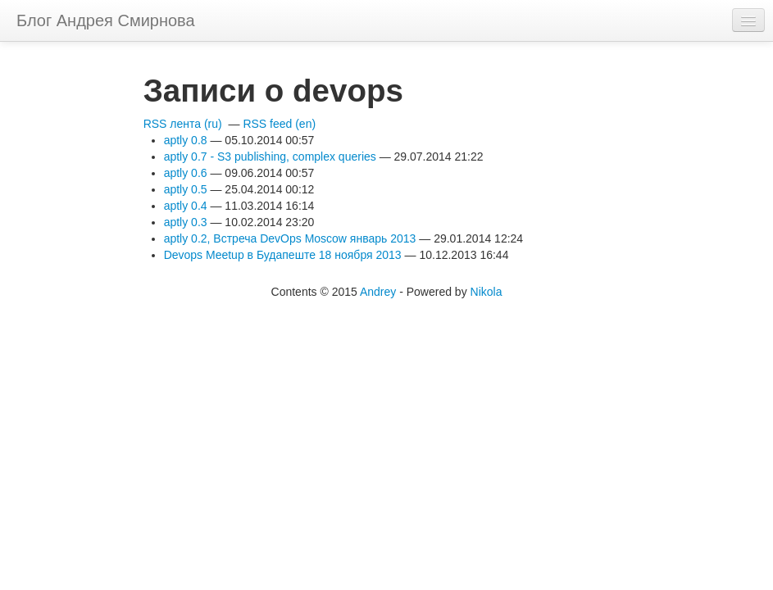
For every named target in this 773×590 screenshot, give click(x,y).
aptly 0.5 (185, 189)
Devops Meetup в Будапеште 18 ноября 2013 (283, 254)
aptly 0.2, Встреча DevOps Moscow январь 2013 (290, 238)
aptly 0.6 (185, 172)
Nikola (486, 291)
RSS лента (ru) (182, 123)
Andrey (378, 291)
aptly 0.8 (185, 140)
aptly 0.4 (185, 205)
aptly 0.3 (185, 222)
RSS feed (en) (279, 123)
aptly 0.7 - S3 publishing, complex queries (270, 156)
